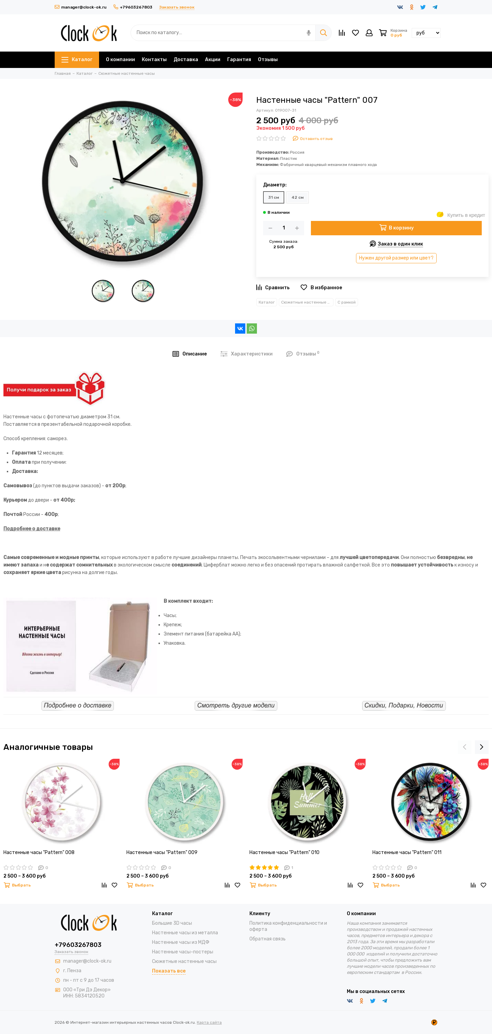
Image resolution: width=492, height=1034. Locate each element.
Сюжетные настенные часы (307, 302)
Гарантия (239, 59)
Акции (212, 59)
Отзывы (268, 59)
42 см (297, 197)
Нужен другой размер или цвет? (396, 258)
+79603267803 (132, 7)
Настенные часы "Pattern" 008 (38, 852)
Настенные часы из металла (185, 933)
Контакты (154, 59)
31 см (273, 197)
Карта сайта (209, 1022)
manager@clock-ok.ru (81, 7)
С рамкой (347, 302)
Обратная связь (267, 939)
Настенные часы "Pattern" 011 (406, 852)
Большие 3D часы (172, 923)
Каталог (77, 59)
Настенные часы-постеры (182, 952)
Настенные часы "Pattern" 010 (284, 852)
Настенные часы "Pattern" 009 (161, 852)
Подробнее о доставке (31, 529)
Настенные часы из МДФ (180, 942)
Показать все (169, 971)
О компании (120, 59)
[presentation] (465, 747)
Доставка (186, 59)
